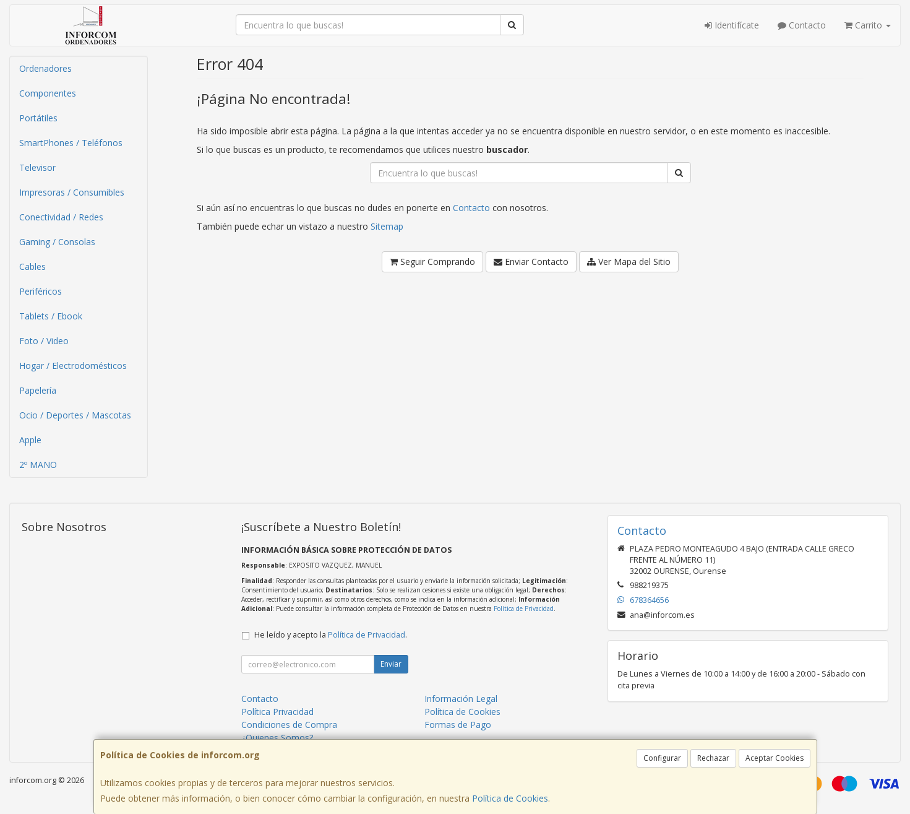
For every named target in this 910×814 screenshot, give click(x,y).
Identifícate (732, 25)
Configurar (662, 758)
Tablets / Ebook (50, 316)
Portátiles (38, 118)
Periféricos (40, 291)
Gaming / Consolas (57, 242)
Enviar (390, 664)
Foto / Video (44, 341)
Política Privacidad (277, 711)
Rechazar (713, 758)
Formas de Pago (457, 724)
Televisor (37, 167)
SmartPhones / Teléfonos (70, 143)
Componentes (47, 93)
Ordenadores (45, 68)
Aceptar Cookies (774, 758)
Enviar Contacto (531, 261)
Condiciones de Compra (289, 724)
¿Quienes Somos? (277, 737)
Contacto (802, 25)
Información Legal (460, 698)
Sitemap (387, 226)
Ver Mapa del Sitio (629, 261)
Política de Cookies (510, 798)
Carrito (867, 25)
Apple (30, 440)
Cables (32, 266)
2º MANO (38, 464)
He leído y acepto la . (330, 635)
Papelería (37, 390)
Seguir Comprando (432, 261)
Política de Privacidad (524, 608)
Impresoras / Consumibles (71, 192)
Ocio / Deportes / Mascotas (75, 415)
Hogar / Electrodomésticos (73, 365)
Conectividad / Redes (61, 217)
